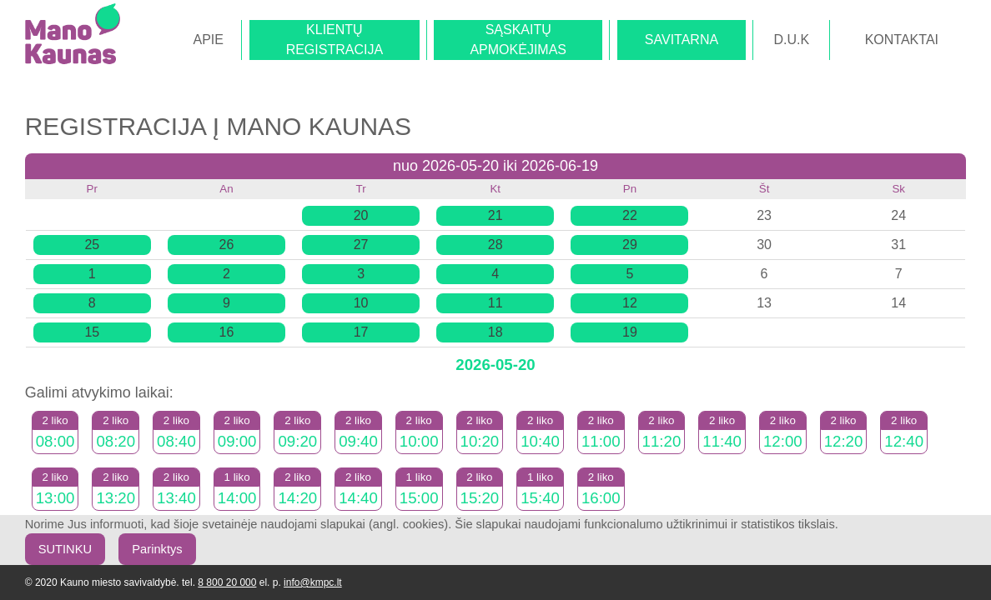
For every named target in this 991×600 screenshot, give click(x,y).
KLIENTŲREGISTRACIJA (334, 39)
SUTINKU (65, 549)
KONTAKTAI (901, 39)
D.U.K (792, 39)
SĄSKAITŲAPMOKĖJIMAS (518, 39)
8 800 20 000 (227, 582)
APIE (208, 39)
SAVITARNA (681, 39)
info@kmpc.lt (313, 582)
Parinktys (157, 549)
